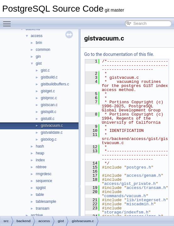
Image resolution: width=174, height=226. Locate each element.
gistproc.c (49, 98)
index (40, 160)
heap (40, 153)
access (36, 36)
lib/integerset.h (146, 200)
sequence (44, 181)
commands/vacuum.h (125, 196)
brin (39, 42)
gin (38, 56)
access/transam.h (146, 188)
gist (39, 63)
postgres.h (139, 167)
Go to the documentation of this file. (119, 54)
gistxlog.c (49, 139)
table (40, 194)
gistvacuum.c (52, 125)
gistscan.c (49, 105)
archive (37, 215)
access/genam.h (144, 175)
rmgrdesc (44, 174)
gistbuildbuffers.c (55, 84)
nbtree (41, 167)
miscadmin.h (140, 204)
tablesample (46, 201)
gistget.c (48, 91)
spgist (41, 188)
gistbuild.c (49, 77)
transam (42, 208)
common (43, 49)
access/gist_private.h (130, 183)
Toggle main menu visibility (8, 21)
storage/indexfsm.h (126, 212)
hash (40, 146)
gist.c (45, 70)
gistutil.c (47, 118)
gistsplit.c (48, 112)
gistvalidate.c (52, 132)
